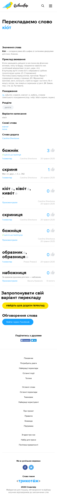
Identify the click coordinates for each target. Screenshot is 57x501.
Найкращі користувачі (28, 402)
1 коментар (7, 158)
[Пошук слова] (42, 5)
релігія (8, 107)
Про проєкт (28, 411)
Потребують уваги (28, 363)
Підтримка (28, 426)
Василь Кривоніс (35, 281)
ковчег (5, 126)
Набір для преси (28, 440)
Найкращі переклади (28, 368)
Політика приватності (28, 445)
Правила (28, 416)
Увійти (18, 322)
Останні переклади (28, 392)
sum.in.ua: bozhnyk (11, 155)
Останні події (28, 373)
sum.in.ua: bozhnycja (12, 235)
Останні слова (28, 387)
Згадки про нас (28, 435)
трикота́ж (28, 481)
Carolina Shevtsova (10, 138)
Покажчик (28, 358)
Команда (28, 421)
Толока (28, 378)
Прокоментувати (9, 202)
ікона (4, 129)
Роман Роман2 (30, 262)
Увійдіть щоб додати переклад (25, 306)
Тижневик (28, 397)
